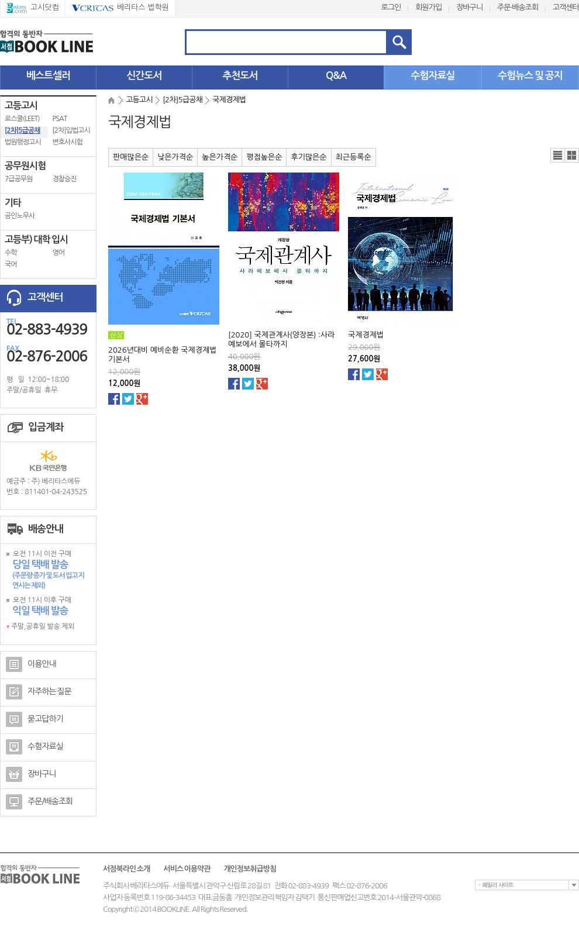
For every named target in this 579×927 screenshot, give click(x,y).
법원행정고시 (23, 142)
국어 (11, 264)
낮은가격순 (175, 157)
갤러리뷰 (571, 155)
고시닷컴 (32, 7)
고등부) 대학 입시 (36, 239)
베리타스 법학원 (120, 7)
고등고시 (21, 105)
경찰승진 (65, 178)
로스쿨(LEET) (22, 118)
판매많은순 (131, 157)
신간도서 (144, 76)
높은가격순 (219, 157)
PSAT (60, 118)
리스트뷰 (557, 155)
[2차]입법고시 (71, 130)
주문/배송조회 (39, 801)
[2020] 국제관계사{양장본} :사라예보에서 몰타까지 (281, 339)
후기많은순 (308, 157)
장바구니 (469, 7)
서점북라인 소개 (126, 869)
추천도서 (240, 76)
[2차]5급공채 (22, 130)
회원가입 (428, 7)
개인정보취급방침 (249, 869)
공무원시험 (25, 165)
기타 (13, 202)
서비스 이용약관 (186, 869)
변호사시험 (67, 142)
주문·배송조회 (517, 7)
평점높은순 (264, 157)
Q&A (336, 76)
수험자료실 (433, 76)
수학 (11, 252)
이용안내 (31, 664)
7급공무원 (18, 178)
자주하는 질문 (38, 691)
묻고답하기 (34, 719)
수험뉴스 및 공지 (530, 76)
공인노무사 (20, 215)
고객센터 (566, 7)
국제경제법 (366, 335)
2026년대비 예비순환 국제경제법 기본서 (162, 354)
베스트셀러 (48, 76)
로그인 (391, 7)
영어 (59, 252)
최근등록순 (353, 157)
